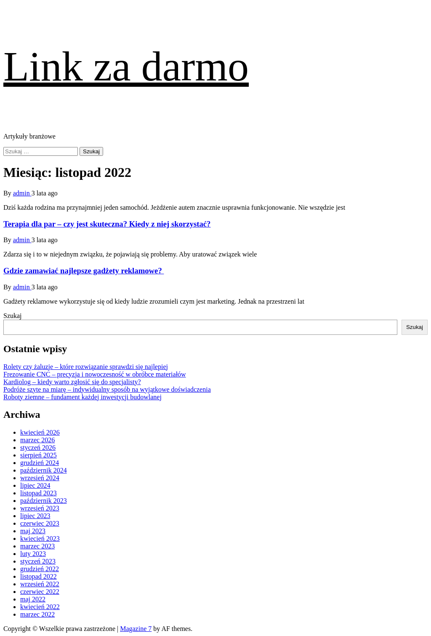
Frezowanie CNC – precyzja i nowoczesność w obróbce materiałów (94, 374)
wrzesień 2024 (39, 477)
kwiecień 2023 (40, 538)
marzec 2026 (37, 440)
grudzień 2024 (39, 462)
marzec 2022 (37, 614)
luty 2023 (33, 553)
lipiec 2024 (35, 485)
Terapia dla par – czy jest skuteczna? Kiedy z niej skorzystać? (106, 223)
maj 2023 (32, 530)
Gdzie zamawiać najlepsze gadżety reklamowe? (83, 270)
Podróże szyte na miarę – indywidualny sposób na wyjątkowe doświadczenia (107, 389)
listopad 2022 (38, 576)
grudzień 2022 (39, 568)
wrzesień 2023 (39, 508)
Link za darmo (126, 66)
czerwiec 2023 (39, 523)
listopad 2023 (38, 493)
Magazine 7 (136, 628)
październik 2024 (43, 470)
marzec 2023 (37, 546)
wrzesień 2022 (39, 584)
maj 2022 (32, 599)
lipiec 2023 (35, 515)
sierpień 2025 (38, 455)
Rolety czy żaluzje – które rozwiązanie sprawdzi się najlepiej (85, 366)
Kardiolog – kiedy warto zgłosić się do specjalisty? (72, 381)
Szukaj (12, 315)
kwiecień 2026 (40, 432)
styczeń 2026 (38, 447)
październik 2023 (43, 500)
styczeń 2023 (38, 561)
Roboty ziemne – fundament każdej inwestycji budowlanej (82, 397)
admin (22, 193)
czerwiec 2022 (39, 591)
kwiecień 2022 (40, 606)
